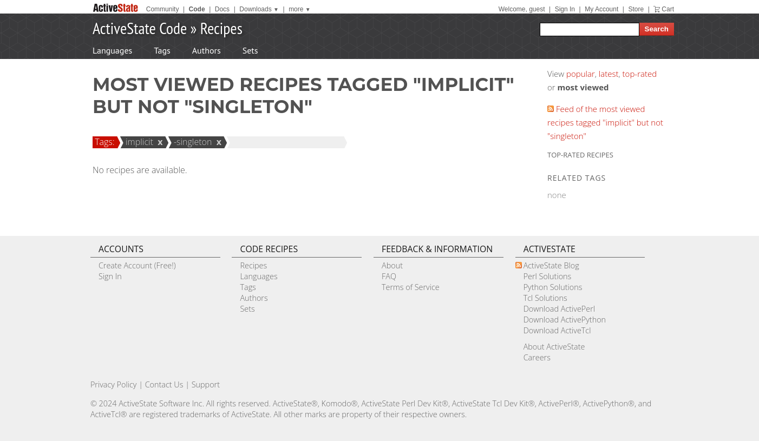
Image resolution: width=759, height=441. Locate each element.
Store (636, 9)
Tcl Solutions (545, 298)
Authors (206, 50)
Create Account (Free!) (137, 265)
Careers (537, 357)
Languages (112, 50)
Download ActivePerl (559, 309)
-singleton (191, 142)
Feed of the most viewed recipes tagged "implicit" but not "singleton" (605, 122)
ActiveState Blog (551, 265)
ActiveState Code (140, 27)
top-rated (640, 73)
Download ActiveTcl (557, 330)
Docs (222, 9)
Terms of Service (411, 287)
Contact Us (164, 384)
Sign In (565, 9)
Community (162, 9)
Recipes (221, 27)
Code (197, 9)
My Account (601, 9)
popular (580, 73)
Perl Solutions (548, 276)
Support (206, 384)
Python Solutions (553, 287)
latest (609, 73)
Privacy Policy (113, 384)
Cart (668, 9)
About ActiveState (554, 346)
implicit (137, 142)
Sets (250, 50)
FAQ (389, 276)
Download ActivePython (565, 319)
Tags (162, 50)
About (392, 265)
